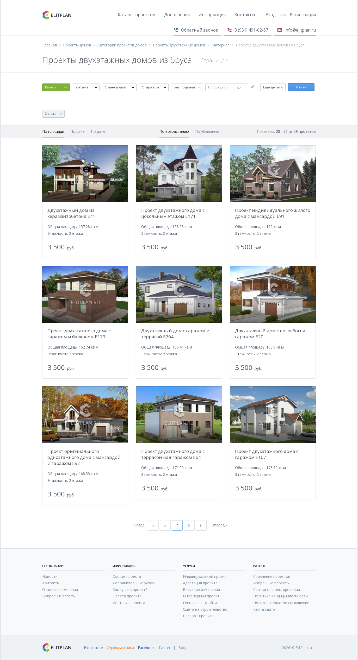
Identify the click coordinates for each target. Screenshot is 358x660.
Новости (50, 576)
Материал (221, 45)
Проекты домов (77, 45)
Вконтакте (93, 648)
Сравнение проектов (271, 576)
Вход (271, 14)
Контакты (244, 14)
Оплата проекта (127, 595)
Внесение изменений (201, 589)
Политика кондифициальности (280, 595)
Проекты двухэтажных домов (179, 45)
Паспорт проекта (198, 615)
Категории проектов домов (122, 45)
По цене (77, 131)
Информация (212, 14)
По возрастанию (174, 131)
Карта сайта (264, 609)
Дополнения (177, 14)
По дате (98, 131)
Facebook (146, 648)
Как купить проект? (130, 589)
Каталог (51, 87)
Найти (301, 87)
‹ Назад (138, 525)
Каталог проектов (136, 14)
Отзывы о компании (60, 589)
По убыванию (207, 131)
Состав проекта (127, 576)
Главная (49, 45)
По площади (53, 131)
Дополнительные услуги (134, 582)
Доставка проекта (129, 602)
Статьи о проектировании (276, 589)
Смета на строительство (205, 609)
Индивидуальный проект (205, 576)
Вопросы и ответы (59, 595)
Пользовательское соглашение (281, 602)
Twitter (164, 648)
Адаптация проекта (200, 582)
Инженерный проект (201, 595)
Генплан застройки (200, 602)
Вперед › (219, 525)
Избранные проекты (271, 582)
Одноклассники (120, 648)
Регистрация (303, 14)
